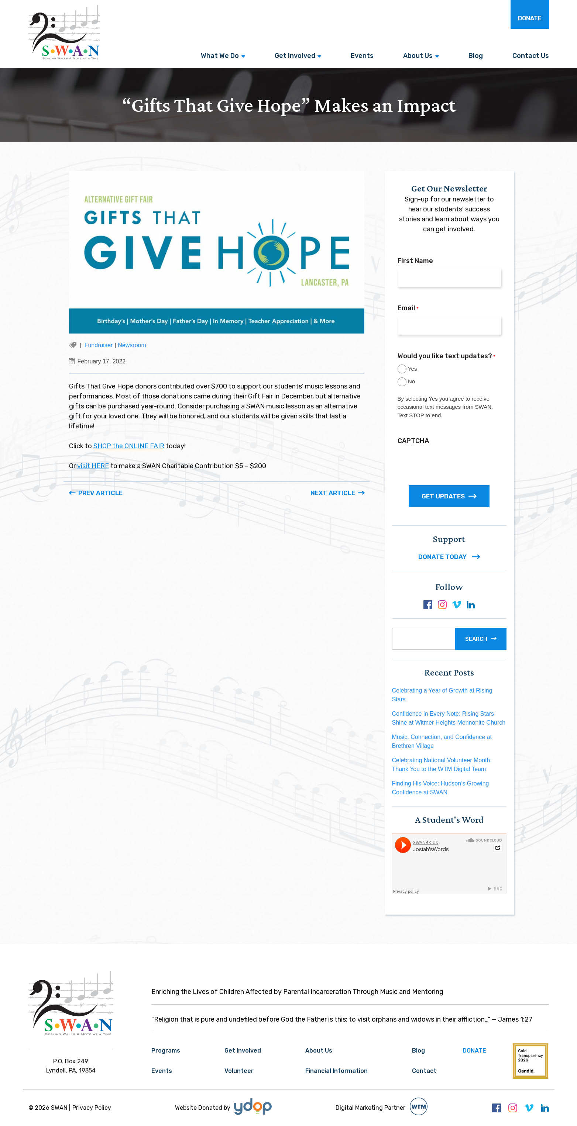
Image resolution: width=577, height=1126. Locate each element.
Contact (424, 1070)
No (411, 381)
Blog (475, 56)
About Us (418, 56)
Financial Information (336, 1070)
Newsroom (132, 345)
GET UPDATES (449, 496)
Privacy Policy (91, 1107)
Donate (530, 18)
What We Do (220, 56)
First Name (415, 261)
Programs (165, 1050)
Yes (412, 369)
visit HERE (93, 466)
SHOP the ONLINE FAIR (128, 446)
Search (476, 639)
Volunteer (239, 1070)
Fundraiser (99, 345)
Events (362, 56)
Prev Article (100, 493)
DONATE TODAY (449, 556)
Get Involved (295, 56)
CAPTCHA (413, 441)
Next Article (332, 493)
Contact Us (530, 56)
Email (408, 308)
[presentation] (454, 462)
